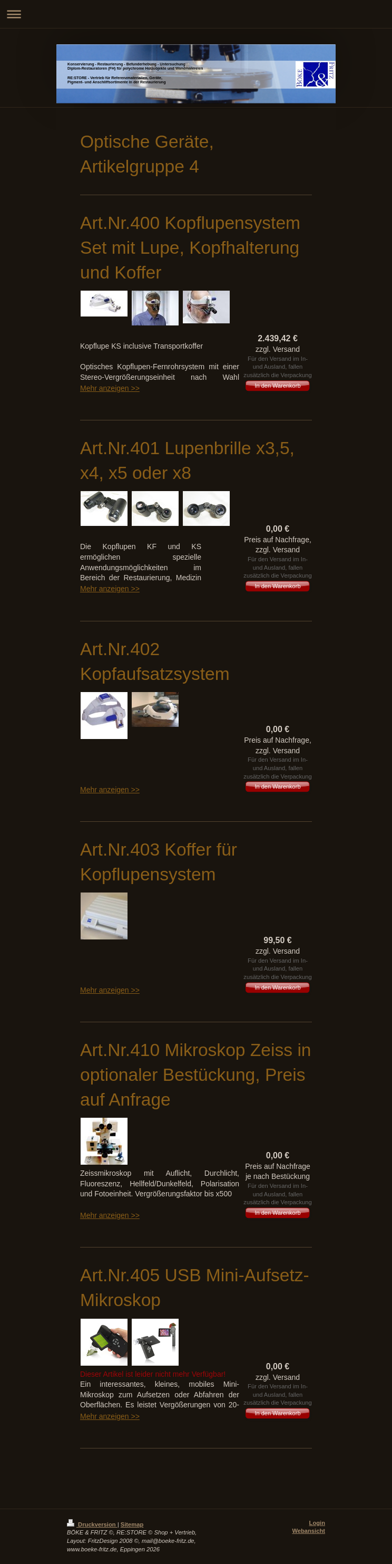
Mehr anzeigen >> (110, 388)
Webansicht (308, 1531)
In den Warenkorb (277, 385)
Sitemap (132, 1524)
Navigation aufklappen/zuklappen (196, 14)
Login (317, 1523)
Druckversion (92, 1524)
